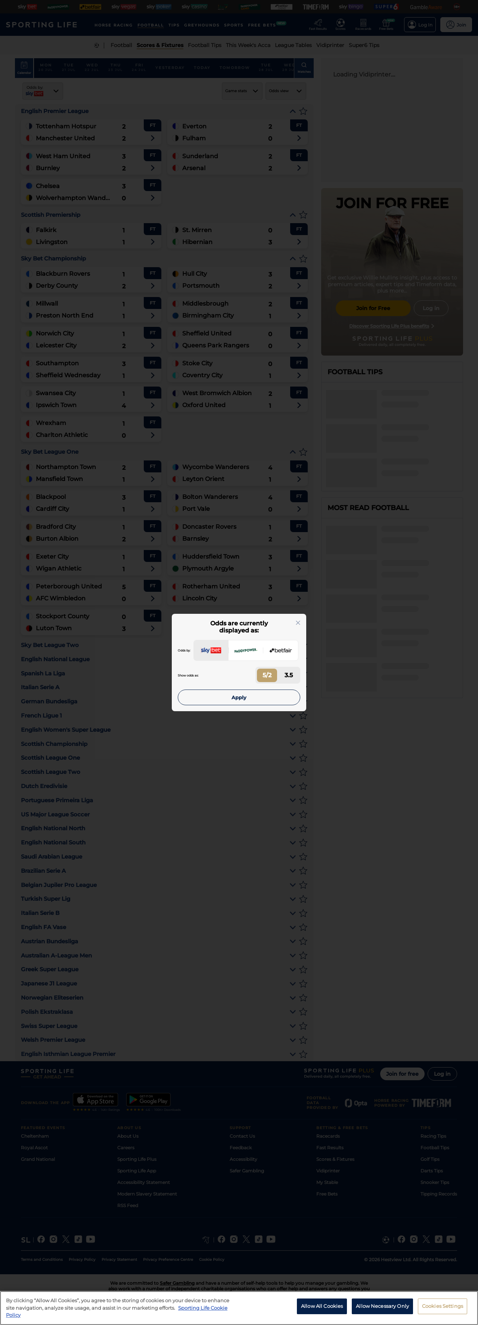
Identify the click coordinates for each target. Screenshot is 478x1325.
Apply (239, 697)
